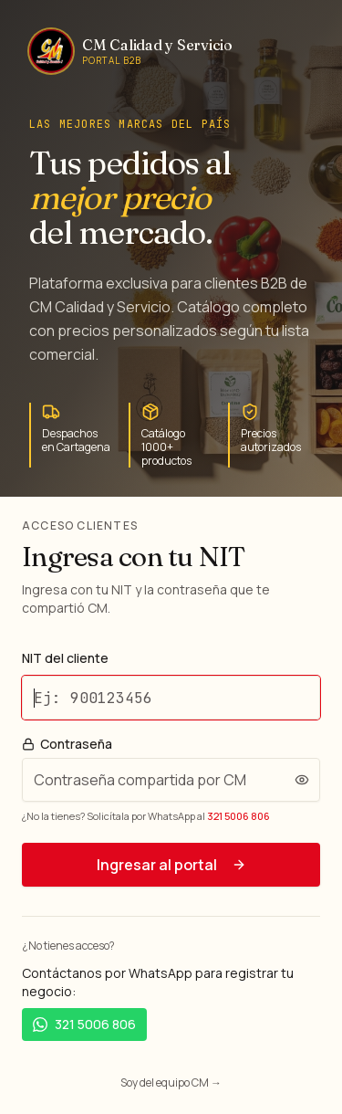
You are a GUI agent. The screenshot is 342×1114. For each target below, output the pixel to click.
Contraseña (67, 744)
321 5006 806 (238, 816)
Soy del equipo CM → (171, 1082)
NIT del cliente (65, 658)
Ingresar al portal (171, 865)
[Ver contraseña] (302, 779)
